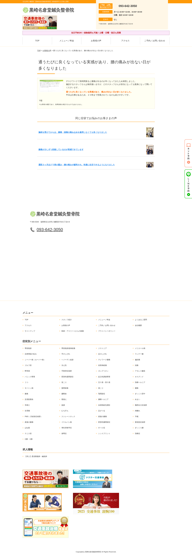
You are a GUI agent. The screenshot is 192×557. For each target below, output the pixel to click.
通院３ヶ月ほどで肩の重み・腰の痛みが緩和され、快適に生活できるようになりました (76, 165)
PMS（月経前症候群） (33, 416)
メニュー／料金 (66, 41)
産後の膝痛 (29, 422)
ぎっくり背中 (140, 394)
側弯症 (64, 433)
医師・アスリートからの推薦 (72, 331)
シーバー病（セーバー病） (35, 360)
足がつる (101, 411)
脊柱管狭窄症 (66, 428)
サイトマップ (30, 331)
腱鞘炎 (64, 394)
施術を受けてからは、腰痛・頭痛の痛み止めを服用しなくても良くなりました (72, 132)
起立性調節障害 (104, 377)
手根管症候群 (66, 371)
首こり (64, 382)
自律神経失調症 (104, 405)
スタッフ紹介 (66, 320)
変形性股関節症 (67, 377)
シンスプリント (104, 433)
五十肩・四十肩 (104, 382)
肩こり (100, 388)
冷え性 (64, 365)
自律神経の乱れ (31, 354)
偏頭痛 (137, 360)
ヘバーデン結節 (67, 360)
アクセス (125, 41)
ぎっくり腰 (139, 428)
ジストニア (102, 348)
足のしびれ (102, 354)
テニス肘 (28, 433)
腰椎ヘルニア (103, 399)
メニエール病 (140, 348)
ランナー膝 (139, 354)
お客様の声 (96, 41)
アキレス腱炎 (140, 371)
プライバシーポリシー (106, 331)
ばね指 (27, 428)
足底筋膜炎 (29, 399)
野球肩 (27, 371)
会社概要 (138, 325)
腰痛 (136, 388)
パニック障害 (30, 377)
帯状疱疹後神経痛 (68, 348)
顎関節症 (101, 394)
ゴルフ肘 (28, 365)
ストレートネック (68, 416)
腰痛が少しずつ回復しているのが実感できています (61, 149)
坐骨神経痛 (102, 365)
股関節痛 (64, 388)
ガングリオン (103, 371)
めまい (137, 399)
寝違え (64, 399)
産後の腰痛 (102, 416)
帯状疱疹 (28, 348)
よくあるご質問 (141, 320)
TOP (37, 41)
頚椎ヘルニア (140, 382)
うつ (26, 382)
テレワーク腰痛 (104, 360)
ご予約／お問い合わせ (154, 41)
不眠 (136, 416)
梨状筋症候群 (140, 422)
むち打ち (64, 411)
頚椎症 (137, 433)
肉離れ (137, 411)
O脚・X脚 (28, 439)
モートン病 (29, 388)
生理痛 (27, 411)
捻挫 (63, 405)
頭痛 (136, 365)
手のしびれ (65, 354)
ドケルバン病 (66, 422)
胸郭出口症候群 (141, 405)
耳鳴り (27, 405)
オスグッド (139, 377)
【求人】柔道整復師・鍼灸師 (36, 456)
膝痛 (26, 394)
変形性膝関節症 (104, 422)
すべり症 (101, 428)
